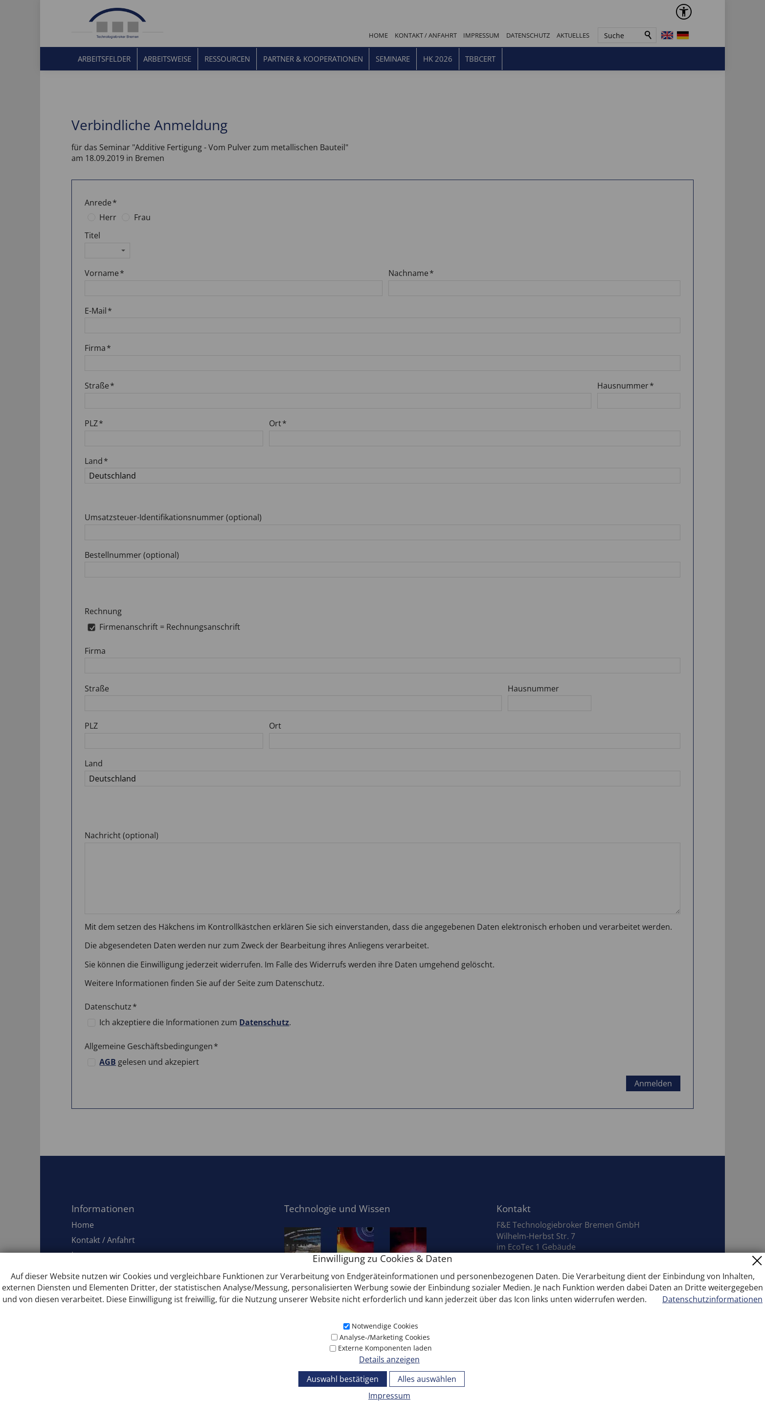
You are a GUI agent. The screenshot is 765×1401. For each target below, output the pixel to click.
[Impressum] (382, 1395)
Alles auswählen (427, 1379)
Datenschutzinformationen (712, 1299)
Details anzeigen (389, 1359)
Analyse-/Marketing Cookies (384, 1337)
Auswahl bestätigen (343, 1379)
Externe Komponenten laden (385, 1348)
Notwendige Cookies (385, 1326)
